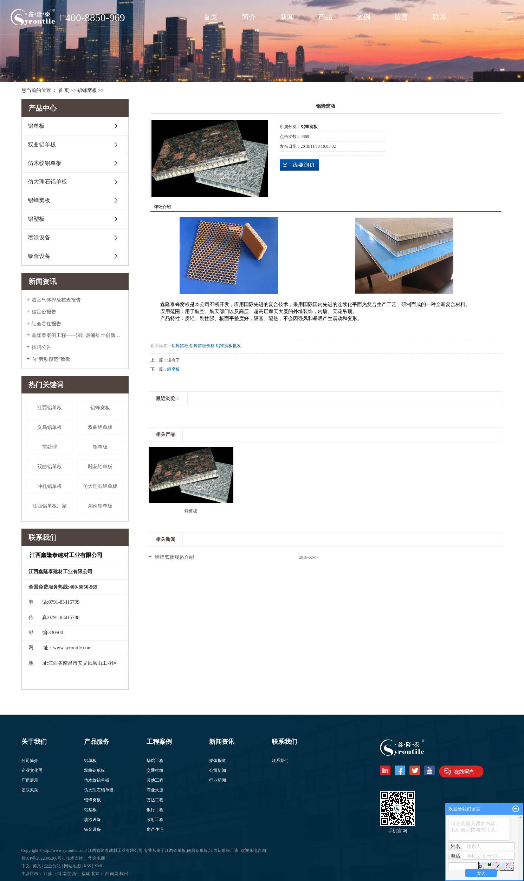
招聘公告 (41, 347)
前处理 (49, 447)
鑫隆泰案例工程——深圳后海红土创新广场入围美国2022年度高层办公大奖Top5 (77, 335)
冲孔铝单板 (49, 486)
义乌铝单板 (49, 427)
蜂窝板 (173, 369)
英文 (37, 865)
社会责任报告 (46, 323)
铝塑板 (36, 219)
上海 (57, 873)
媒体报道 (217, 760)
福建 (86, 873)
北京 (95, 873)
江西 (105, 873)
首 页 (64, 90)
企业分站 (52, 865)
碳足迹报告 (44, 311)
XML (99, 865)
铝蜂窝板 (87, 90)
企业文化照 (32, 770)
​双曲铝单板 (100, 427)
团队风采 (29, 790)
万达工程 (155, 799)
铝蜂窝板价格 (202, 345)
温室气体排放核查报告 (56, 300)
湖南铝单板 (100, 506)
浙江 (76, 873)
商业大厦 (155, 790)
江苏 (48, 873)
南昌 (114, 873)
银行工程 (155, 809)
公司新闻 (217, 770)
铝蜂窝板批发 (228, 345)
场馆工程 (155, 760)
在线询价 (299, 165)
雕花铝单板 (100, 466)
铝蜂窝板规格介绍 (174, 557)
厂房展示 (29, 780)
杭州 (123, 873)
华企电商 (96, 858)
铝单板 (36, 126)
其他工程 (155, 780)
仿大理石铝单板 (47, 182)
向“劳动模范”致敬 (51, 359)
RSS (87, 865)
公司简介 (29, 760)
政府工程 (155, 819)
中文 (25, 865)
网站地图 (72, 865)
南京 (67, 873)
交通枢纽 (155, 770)
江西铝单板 (49, 407)
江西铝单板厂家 (49, 506)
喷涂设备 (39, 237)
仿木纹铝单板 (45, 163)
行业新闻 (217, 780)
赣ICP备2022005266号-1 (43, 858)
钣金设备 (39, 256)
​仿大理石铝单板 (100, 486)
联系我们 (280, 760)
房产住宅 (155, 829)
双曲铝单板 (42, 144)
